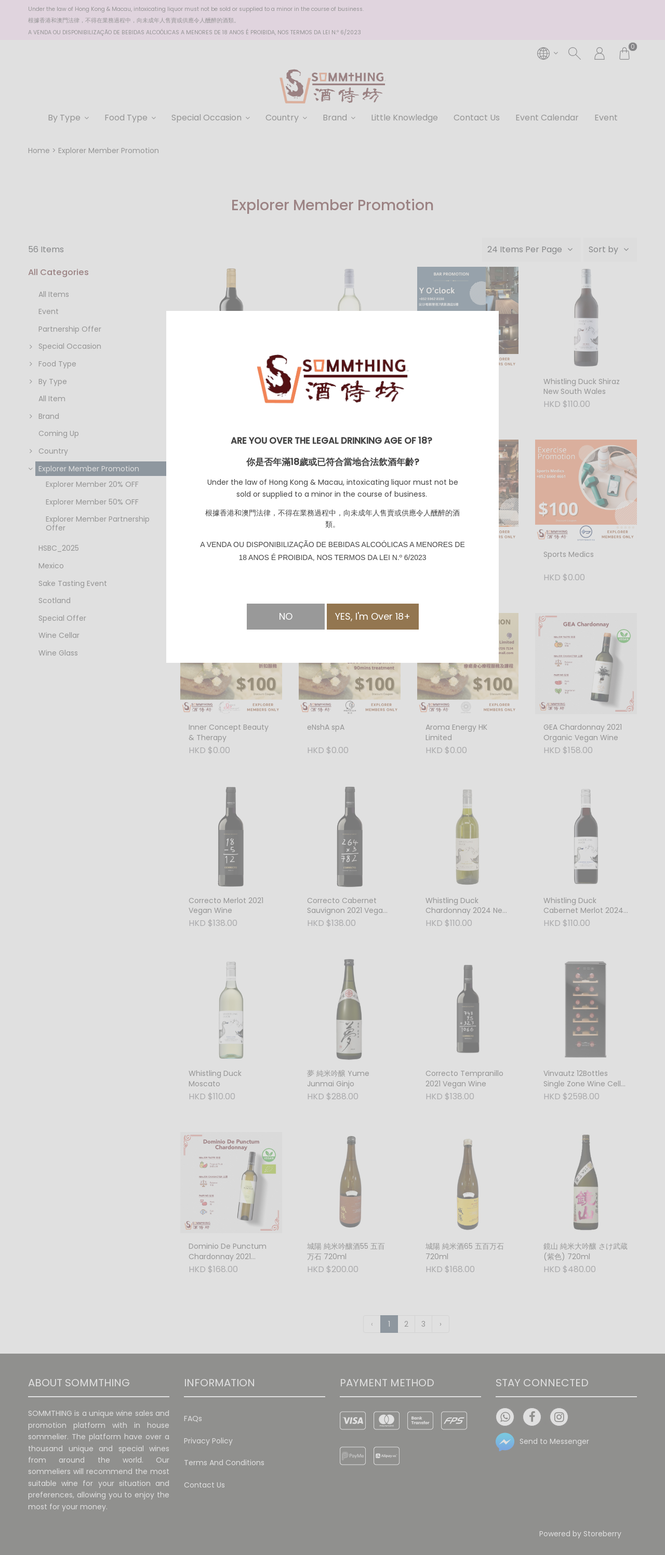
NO (285, 616)
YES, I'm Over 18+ (372, 616)
